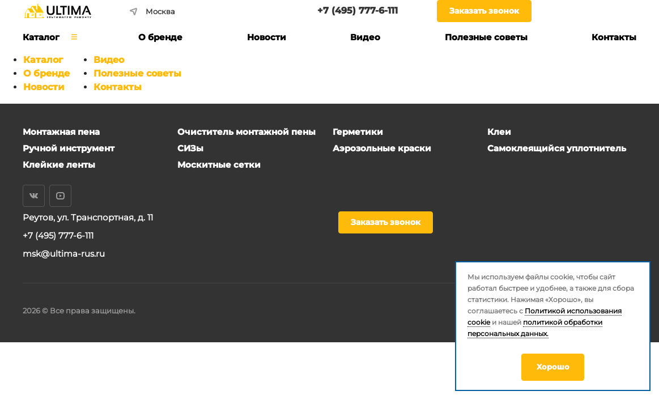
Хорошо (553, 366)
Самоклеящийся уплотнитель (556, 148)
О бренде (46, 73)
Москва (152, 11)
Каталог (43, 59)
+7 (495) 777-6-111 (357, 10)
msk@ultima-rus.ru (64, 253)
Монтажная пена (61, 131)
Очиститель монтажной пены (246, 131)
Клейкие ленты (59, 164)
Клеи (499, 131)
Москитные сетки (219, 164)
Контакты (117, 87)
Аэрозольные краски (382, 148)
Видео (108, 59)
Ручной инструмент (68, 148)
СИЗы (190, 148)
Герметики (358, 131)
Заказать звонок (484, 11)
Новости (43, 87)
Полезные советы (137, 73)
